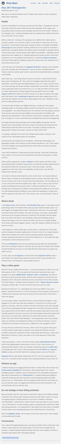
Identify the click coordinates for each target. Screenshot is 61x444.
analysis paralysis (50, 58)
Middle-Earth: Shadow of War (27, 275)
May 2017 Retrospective (14, 7)
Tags (39, 3)
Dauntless (44, 275)
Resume (57, 3)
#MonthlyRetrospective (10, 438)
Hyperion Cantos (44, 255)
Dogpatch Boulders (33, 67)
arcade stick (52, 347)
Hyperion (20, 255)
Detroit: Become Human (50, 282)
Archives (33, 3)
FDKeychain (27, 375)
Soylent (30, 162)
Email (51, 3)
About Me (45, 3)
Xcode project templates (11, 370)
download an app (25, 96)
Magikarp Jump (14, 414)
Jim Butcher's (13, 244)
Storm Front (10, 205)
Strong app (6, 47)
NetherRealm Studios (48, 342)
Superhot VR (6, 356)
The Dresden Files (34, 205)
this (11, 249)
